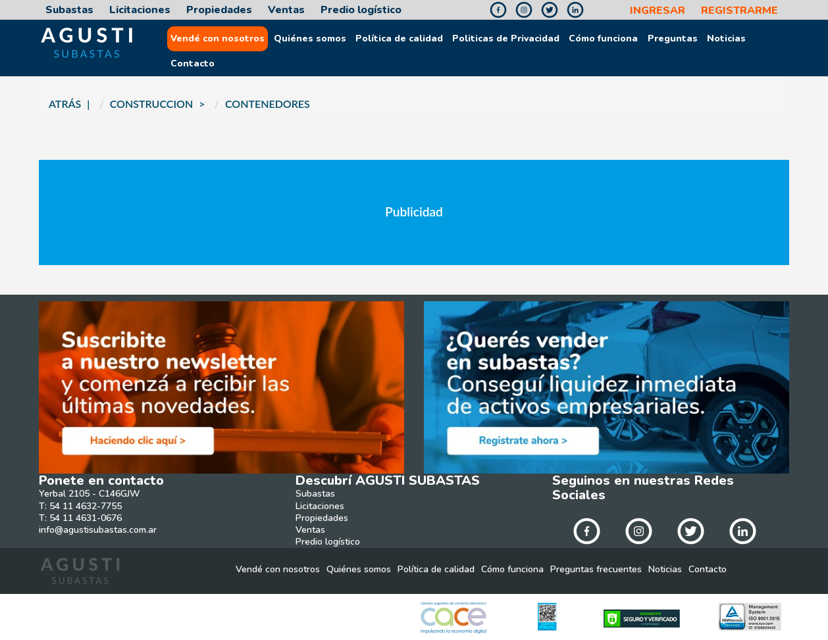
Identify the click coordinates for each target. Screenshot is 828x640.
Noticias (726, 39)
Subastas (69, 10)
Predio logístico (361, 10)
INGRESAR (657, 11)
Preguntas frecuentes (596, 570)
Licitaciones (139, 10)
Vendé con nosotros (217, 39)
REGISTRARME (739, 11)
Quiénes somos (310, 39)
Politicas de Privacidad (505, 39)
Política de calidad (399, 39)
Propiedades (219, 10)
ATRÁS (65, 103)
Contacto (192, 64)
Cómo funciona (603, 39)
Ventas (286, 10)
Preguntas (673, 39)
